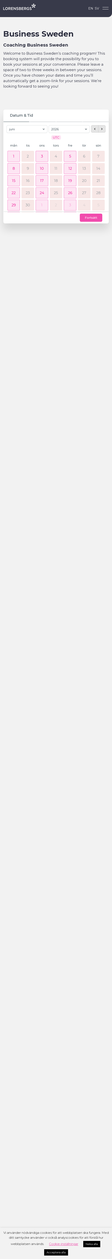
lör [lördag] (84, 146)
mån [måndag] (13, 146)
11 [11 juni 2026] (55, 169)
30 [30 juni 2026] (28, 205)
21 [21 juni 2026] (98, 181)
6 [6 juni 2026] (84, 157)
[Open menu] (105, 8)
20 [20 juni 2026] (84, 181)
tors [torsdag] (56, 146)
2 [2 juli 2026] (56, 205)
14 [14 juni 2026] (98, 169)
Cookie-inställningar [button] (63, 1244)
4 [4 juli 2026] (84, 205)
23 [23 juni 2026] (28, 193)
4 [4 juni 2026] (56, 157)
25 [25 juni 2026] (56, 193)
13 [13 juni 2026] (84, 169)
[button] (14, 157)
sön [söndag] (98, 146)
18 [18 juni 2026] (56, 181)
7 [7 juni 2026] (98, 157)
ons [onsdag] (42, 146)
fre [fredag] (70, 146)
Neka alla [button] (92, 1244)
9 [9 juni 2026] (28, 169)
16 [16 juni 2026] (28, 181)
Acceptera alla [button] (56, 1252)
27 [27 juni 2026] (84, 193)
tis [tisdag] (28, 146)
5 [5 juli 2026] (98, 205)
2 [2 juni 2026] (28, 157)
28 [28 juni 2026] (98, 193)
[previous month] (94, 128)
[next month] (102, 128)
